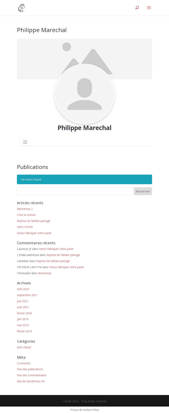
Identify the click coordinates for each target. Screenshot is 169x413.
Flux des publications (30, 369)
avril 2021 (23, 307)
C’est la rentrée (26, 215)
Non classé (24, 347)
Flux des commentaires (31, 375)
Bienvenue (44, 273)
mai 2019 (23, 325)
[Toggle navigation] (25, 142)
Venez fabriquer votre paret (34, 233)
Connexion (23, 363)
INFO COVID (25, 227)
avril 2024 (23, 289)
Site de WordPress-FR (30, 381)
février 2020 (24, 313)
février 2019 (24, 331)
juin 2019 (22, 319)
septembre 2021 (27, 295)
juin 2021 (22, 301)
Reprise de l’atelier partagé (33, 221)
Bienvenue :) (25, 209)
